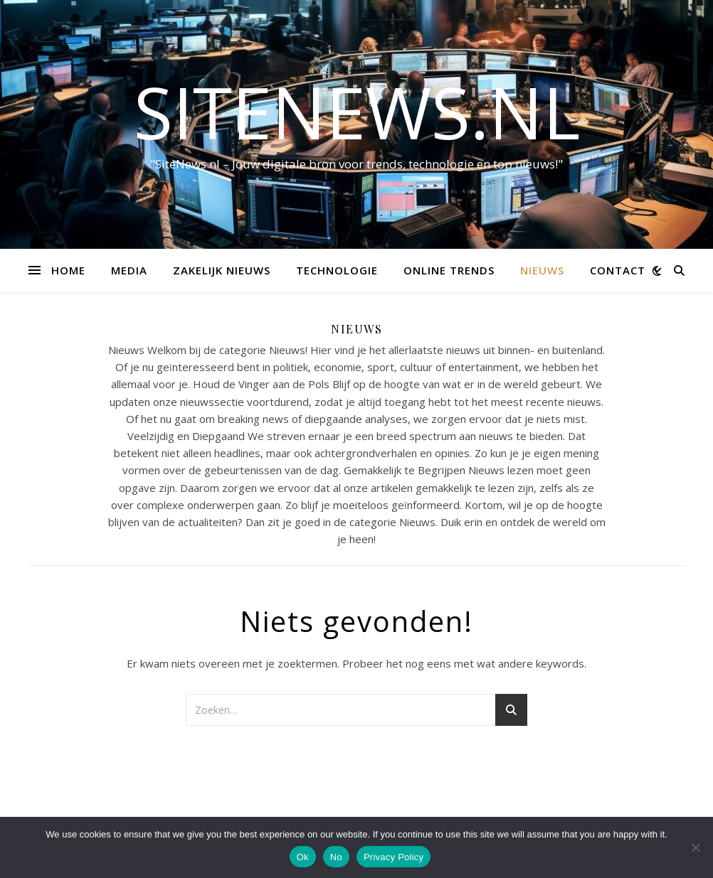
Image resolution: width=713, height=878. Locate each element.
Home (68, 270)
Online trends (449, 270)
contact (617, 270)
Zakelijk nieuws (221, 270)
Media (129, 270)
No (336, 857)
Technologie (337, 270)
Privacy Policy (393, 857)
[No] (695, 847)
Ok (303, 857)
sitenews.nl (357, 111)
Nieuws (542, 270)
